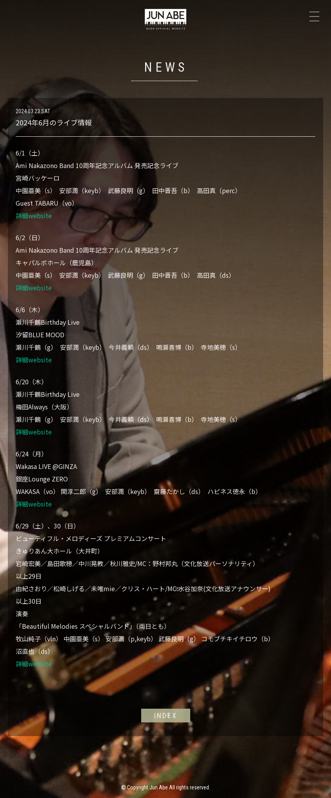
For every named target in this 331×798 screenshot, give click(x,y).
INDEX (165, 715)
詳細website (34, 215)
